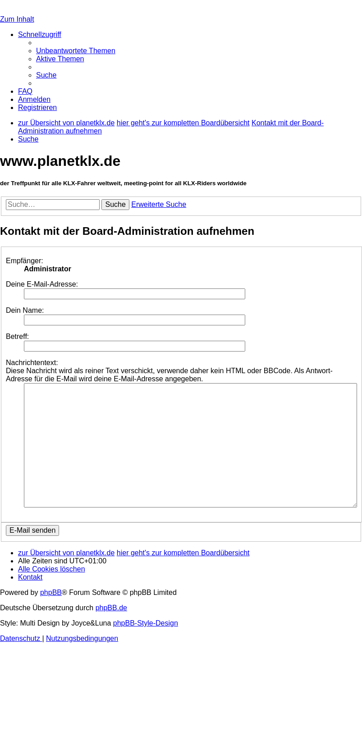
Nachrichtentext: (32, 362)
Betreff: (17, 336)
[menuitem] (75, 51)
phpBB (51, 592)
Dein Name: (25, 310)
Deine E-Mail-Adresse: (42, 284)
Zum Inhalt (17, 19)
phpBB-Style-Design (145, 623)
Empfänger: (24, 261)
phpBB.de (111, 608)
